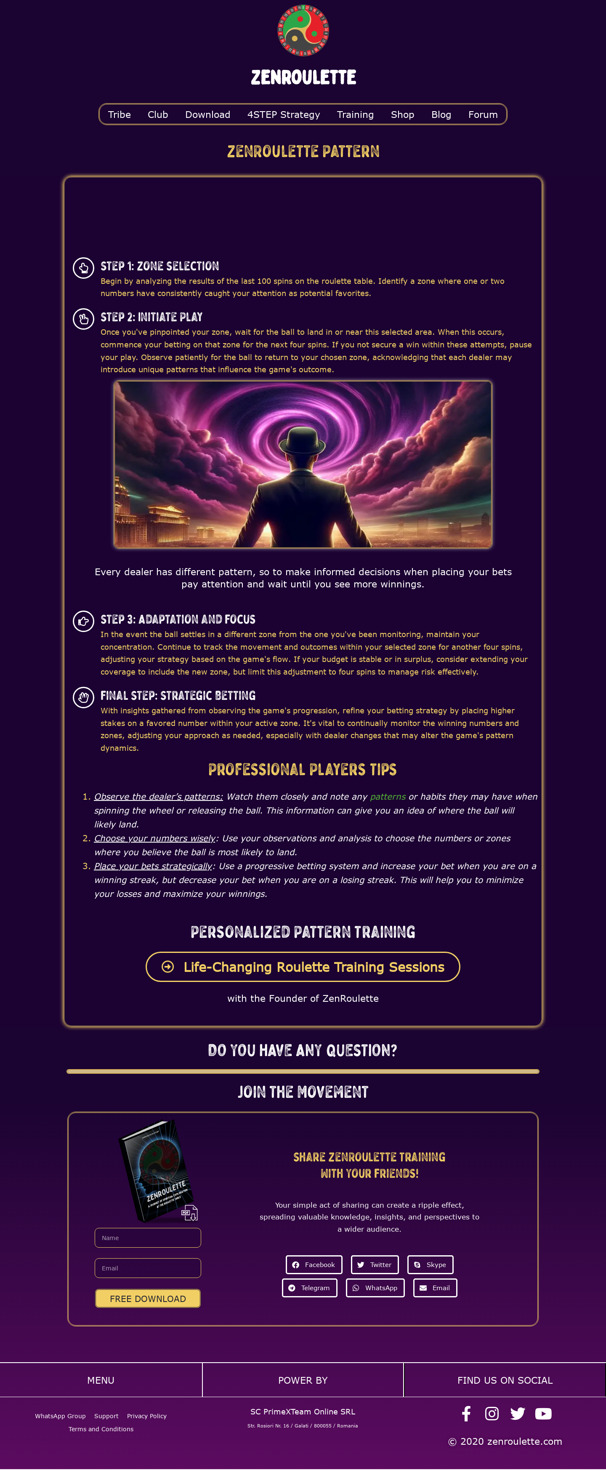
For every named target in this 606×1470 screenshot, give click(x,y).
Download (208, 114)
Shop (403, 114)
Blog (441, 114)
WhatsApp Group (60, 1413)
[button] (314, 1264)
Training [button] (355, 114)
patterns (387, 796)
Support (106, 1413)
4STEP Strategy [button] (283, 114)
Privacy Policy (147, 1413)
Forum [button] (483, 114)
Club (158, 114)
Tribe (119, 114)
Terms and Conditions (101, 1426)
